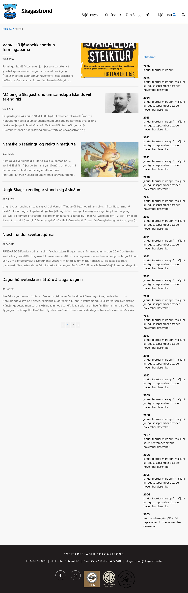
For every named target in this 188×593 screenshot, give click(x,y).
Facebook (60, 575)
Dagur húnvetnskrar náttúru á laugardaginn (42, 279)
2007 (146, 435)
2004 (146, 494)
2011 (146, 355)
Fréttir (19, 29)
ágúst (152, 86)
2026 (146, 66)
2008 (146, 415)
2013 (146, 316)
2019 (146, 197)
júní (182, 82)
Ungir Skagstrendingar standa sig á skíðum (41, 190)
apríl (171, 70)
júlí (145, 86)
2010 (146, 375)
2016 (146, 256)
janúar (147, 70)
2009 (146, 395)
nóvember (150, 90)
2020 (146, 177)
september (163, 86)
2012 (146, 336)
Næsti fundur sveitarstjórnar (28, 234)
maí (177, 82)
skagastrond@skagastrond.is (144, 561)
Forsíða (7, 29)
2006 (146, 455)
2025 (146, 78)
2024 (146, 98)
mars (165, 70)
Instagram (76, 575)
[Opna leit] (183, 14)
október (175, 86)
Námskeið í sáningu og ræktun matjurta (39, 144)
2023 (146, 117)
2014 (146, 296)
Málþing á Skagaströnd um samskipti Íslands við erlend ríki (46, 97)
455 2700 (96, 561)
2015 (146, 276)
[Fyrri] (63, 325)
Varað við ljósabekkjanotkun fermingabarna (28, 47)
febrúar (157, 70)
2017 (146, 236)
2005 (146, 474)
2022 (146, 137)
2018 (146, 217)
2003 (146, 514)
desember (163, 90)
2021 (146, 157)
